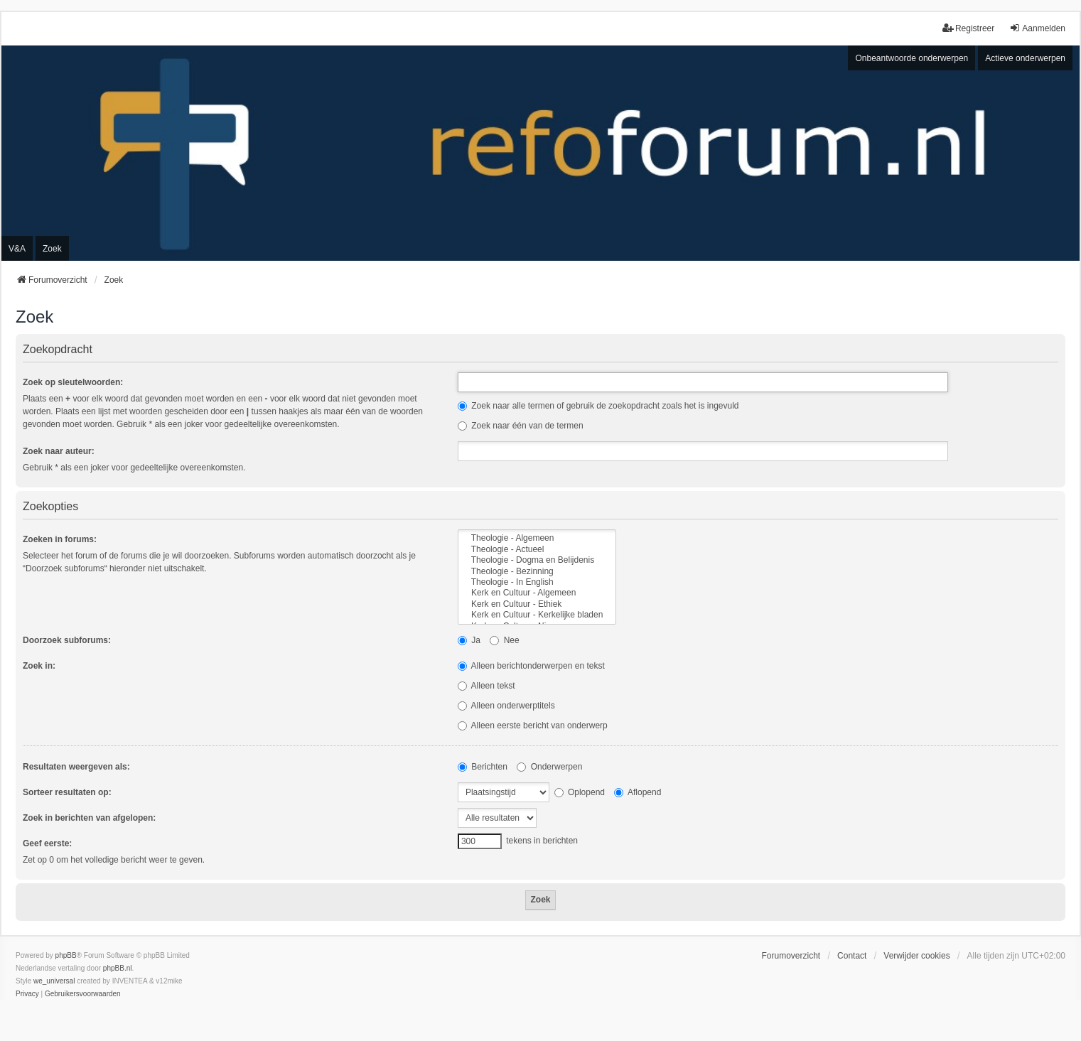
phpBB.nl (117, 968)
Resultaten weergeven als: (76, 767)
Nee (504, 640)
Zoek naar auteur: (59, 451)
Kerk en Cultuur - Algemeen (537, 593)
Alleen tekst (486, 686)
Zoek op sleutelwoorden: (73, 382)
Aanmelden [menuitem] (1037, 28)
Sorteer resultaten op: (67, 792)
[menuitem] (27, 994)
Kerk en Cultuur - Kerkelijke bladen (537, 615)
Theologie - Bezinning (537, 571)
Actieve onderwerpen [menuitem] (1025, 58)
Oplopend (579, 792)
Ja (469, 640)
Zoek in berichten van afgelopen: (89, 818)
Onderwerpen (549, 767)
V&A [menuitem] (17, 249)
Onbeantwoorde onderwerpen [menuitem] (911, 58)
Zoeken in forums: (60, 539)
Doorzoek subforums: (67, 640)
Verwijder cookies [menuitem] (916, 956)
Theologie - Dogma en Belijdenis (537, 560)
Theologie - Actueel (537, 549)
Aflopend (637, 792)
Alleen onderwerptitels (506, 706)
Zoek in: (39, 666)
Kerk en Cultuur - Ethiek (537, 604)
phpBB (66, 955)
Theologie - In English (537, 582)
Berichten (482, 767)
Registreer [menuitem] (968, 28)
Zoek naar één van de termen (520, 426)
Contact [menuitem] (851, 956)
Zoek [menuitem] (52, 249)
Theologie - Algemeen (537, 538)
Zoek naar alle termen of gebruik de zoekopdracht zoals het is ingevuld (598, 406)
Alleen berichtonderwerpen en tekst (531, 666)
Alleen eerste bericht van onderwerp (533, 725)
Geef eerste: (47, 843)
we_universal (54, 981)
